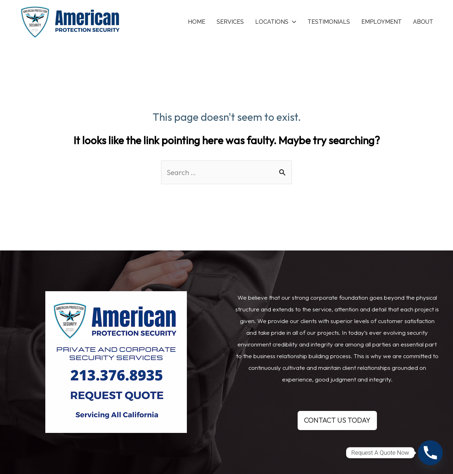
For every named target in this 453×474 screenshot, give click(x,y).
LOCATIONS (271, 21)
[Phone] (430, 452)
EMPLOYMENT (381, 21)
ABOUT (423, 21)
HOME (196, 21)
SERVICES (230, 21)
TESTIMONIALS (329, 21)
